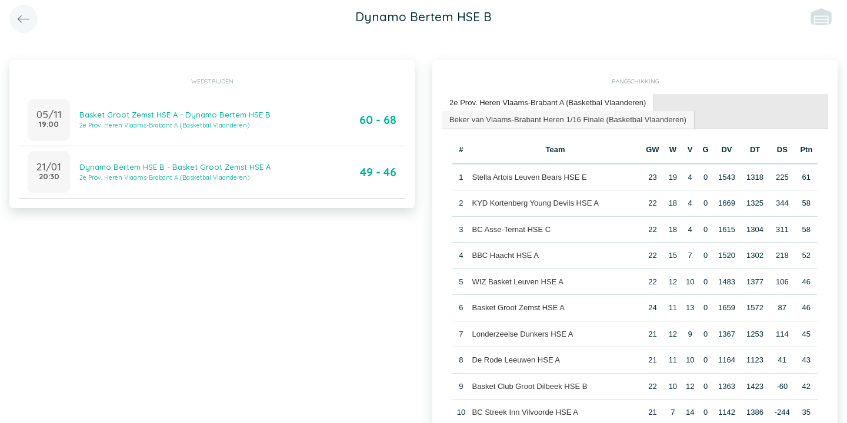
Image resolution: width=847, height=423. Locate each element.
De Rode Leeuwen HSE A (516, 359)
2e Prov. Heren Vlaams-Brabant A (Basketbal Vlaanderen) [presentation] (547, 102)
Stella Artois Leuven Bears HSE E (529, 176)
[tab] (548, 103)
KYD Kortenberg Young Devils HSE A (535, 203)
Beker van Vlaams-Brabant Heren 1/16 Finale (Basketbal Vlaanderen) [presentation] (567, 119)
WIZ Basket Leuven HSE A (517, 281)
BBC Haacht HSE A (505, 255)
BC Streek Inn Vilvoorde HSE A (525, 412)
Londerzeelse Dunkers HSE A (522, 333)
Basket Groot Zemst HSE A (518, 307)
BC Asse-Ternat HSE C (511, 228)
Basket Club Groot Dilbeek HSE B (529, 385)
